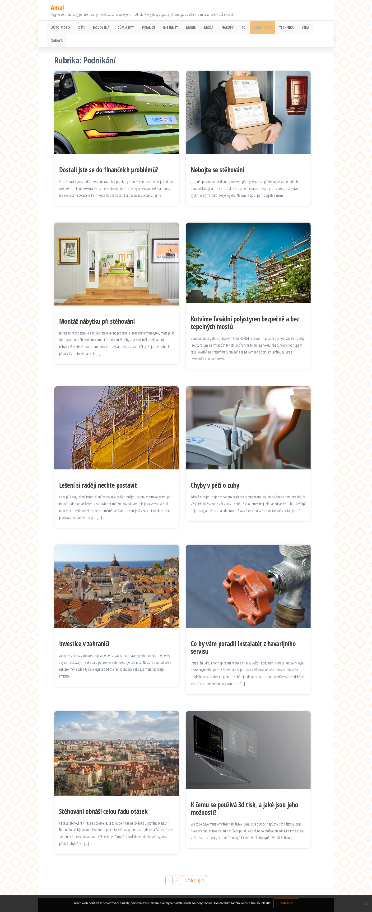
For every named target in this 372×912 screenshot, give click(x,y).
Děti (80, 27)
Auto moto (60, 27)
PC (233, 27)
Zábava (308, 27)
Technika (273, 27)
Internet (164, 27)
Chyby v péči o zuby (215, 472)
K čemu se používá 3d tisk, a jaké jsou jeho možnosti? (244, 796)
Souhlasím (286, 903)
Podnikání (250, 27)
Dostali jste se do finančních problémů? (108, 157)
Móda (200, 27)
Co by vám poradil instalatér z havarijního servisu (243, 635)
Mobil (184, 27)
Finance (143, 27)
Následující (194, 868)
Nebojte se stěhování (217, 157)
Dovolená (98, 27)
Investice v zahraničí (84, 631)
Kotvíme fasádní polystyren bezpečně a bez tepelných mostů (245, 310)
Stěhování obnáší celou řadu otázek (103, 799)
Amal (57, 7)
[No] (366, 903)
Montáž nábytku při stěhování (97, 309)
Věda (291, 27)
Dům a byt (122, 27)
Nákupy (218, 27)
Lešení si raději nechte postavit (98, 472)
